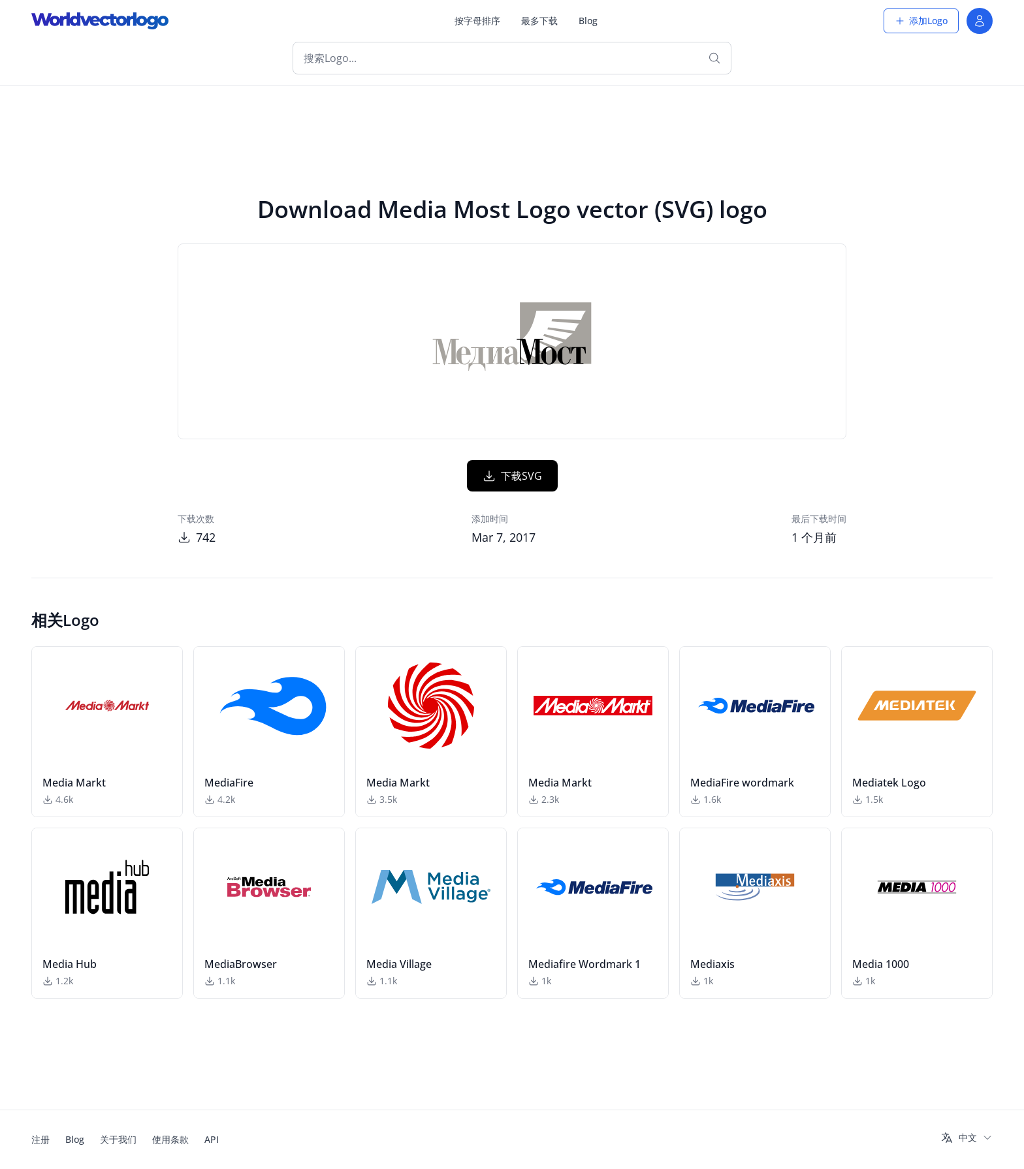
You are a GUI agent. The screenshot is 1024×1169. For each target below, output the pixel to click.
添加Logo (921, 20)
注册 (40, 1139)
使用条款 (170, 1139)
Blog (588, 20)
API (211, 1139)
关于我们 (118, 1139)
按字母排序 (477, 20)
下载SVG (512, 476)
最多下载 (539, 20)
